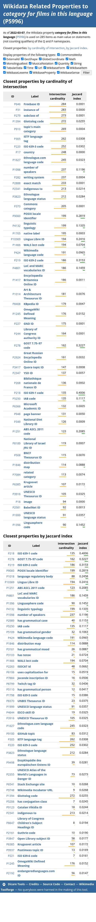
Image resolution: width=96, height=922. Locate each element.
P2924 (16, 357)
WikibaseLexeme (17, 72)
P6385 (16, 484)
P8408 (16, 304)
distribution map (29, 643)
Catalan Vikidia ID (29, 807)
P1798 (10, 695)
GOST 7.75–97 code (30, 559)
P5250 (16, 398)
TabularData (14, 68)
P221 (11, 856)
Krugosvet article (29, 844)
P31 (18, 110)
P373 (17, 206)
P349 (17, 422)
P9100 (10, 733)
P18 (18, 502)
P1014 (16, 294)
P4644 (10, 712)
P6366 (16, 406)
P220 (17, 146)
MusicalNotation (42, 63)
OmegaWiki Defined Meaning (31, 314)
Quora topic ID (34, 367)
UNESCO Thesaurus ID (32, 718)
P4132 (16, 226)
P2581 (16, 507)
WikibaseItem (78, 68)
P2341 (16, 189)
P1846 (16, 465)
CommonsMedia (71, 55)
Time (30, 68)
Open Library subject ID (33, 838)
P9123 (10, 807)
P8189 (16, 443)
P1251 (16, 431)
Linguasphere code (30, 603)
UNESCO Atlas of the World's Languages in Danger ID (32, 774)
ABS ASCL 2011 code (31, 588)
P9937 (10, 850)
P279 (17, 115)
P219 (17, 260)
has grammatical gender (34, 632)
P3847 (10, 838)
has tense (24, 655)
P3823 (16, 196)
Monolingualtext (17, 63)
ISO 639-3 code (33, 146)
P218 (17, 393)
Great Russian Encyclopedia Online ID (33, 357)
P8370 (10, 701)
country (29, 152)
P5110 (10, 689)
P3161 (10, 649)
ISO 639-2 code (33, 260)
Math (72, 59)
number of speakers (31, 615)
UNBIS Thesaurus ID (31, 701)
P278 (17, 345)
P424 (17, 252)
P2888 (16, 183)
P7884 (10, 678)
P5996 (21, 37)
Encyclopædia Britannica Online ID (33, 280)
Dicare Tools (16, 884)
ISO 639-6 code (27, 856)
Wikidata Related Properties (42, 6)
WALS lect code (34, 245)
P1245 (16, 314)
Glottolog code (34, 121)
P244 (17, 333)
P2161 (10, 833)
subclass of (31, 115)
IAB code (29, 398)
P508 (17, 455)
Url (40, 68)
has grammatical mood (33, 649)
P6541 (10, 784)
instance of (31, 110)
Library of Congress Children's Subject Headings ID (30, 823)
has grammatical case (32, 620)
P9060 (16, 216)
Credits (34, 884)
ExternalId (13, 59)
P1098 (16, 169)
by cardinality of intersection (46, 48)
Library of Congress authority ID (32, 333)
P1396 (16, 525)
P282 (17, 177)
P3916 (16, 494)
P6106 (10, 672)
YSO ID (28, 373)
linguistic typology (30, 609)
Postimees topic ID (30, 850)
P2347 (16, 373)
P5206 (10, 801)
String (78, 63)
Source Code (51, 884)
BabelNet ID (32, 507)
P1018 (10, 576)
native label (32, 233)
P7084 (16, 474)
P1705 (16, 233)
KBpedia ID (31, 304)
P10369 (15, 239)
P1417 (16, 280)
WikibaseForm (56, 68)
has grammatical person (34, 689)
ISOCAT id (24, 666)
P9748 (10, 790)
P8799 (10, 684)
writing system (34, 177)
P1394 (16, 121)
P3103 (10, 655)
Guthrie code (26, 833)
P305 (17, 139)
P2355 (10, 774)
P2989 (10, 620)
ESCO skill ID (25, 712)
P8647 (10, 823)
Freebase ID (32, 104)
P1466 (16, 245)
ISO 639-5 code (27, 695)
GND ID (29, 324)
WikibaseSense (70, 72)
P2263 (10, 666)
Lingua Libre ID (34, 239)
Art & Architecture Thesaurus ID (33, 294)
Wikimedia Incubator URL (35, 790)
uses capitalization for (32, 672)
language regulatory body (35, 576)
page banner (32, 414)
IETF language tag (29, 739)
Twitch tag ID (26, 684)
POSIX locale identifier (32, 570)
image (28, 502)
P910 (17, 129)
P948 (17, 414)
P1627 (16, 160)
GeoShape (31, 59)
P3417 (16, 367)
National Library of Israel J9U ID (35, 443)
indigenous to (33, 189)
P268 (17, 383)
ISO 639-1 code (33, 393)
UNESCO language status (34, 707)
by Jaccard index (76, 48)
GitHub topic (26, 733)
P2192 (10, 873)
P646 (17, 104)
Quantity (63, 63)
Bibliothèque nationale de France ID (32, 383)
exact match (32, 183)
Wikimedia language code (35, 638)
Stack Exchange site (31, 784)
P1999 (16, 515)
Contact (69, 884)
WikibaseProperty (44, 72)
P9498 (10, 762)
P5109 (10, 632)
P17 (18, 152)
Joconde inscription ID (32, 678)
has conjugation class (32, 801)
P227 (17, 324)
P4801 (16, 268)
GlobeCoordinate (53, 59)
